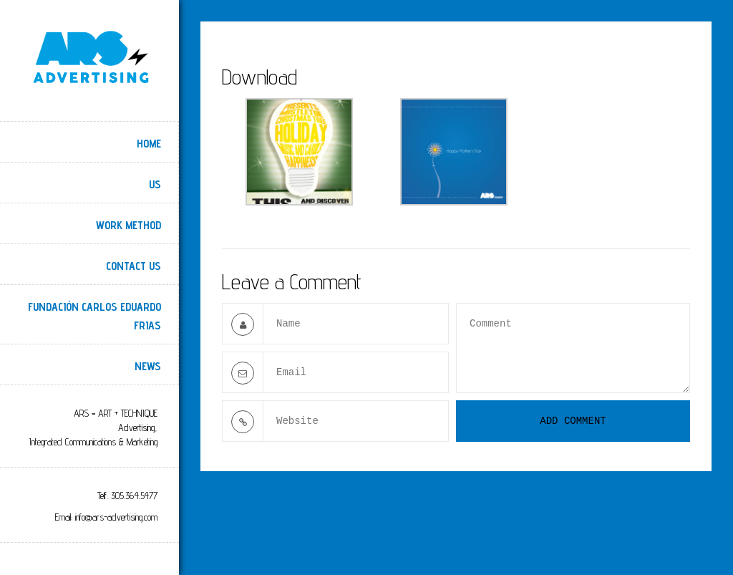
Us (155, 184)
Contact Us (133, 266)
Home (149, 143)
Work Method (128, 225)
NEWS (148, 366)
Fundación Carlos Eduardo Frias (94, 316)
